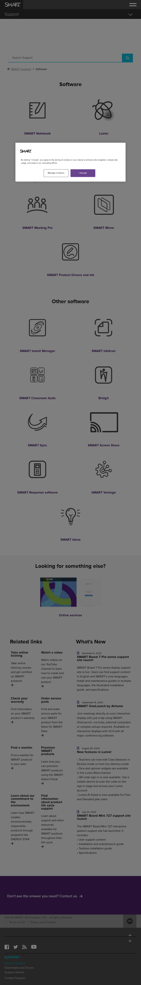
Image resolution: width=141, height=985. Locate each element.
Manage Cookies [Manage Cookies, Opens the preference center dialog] (56, 173)
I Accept (83, 173)
